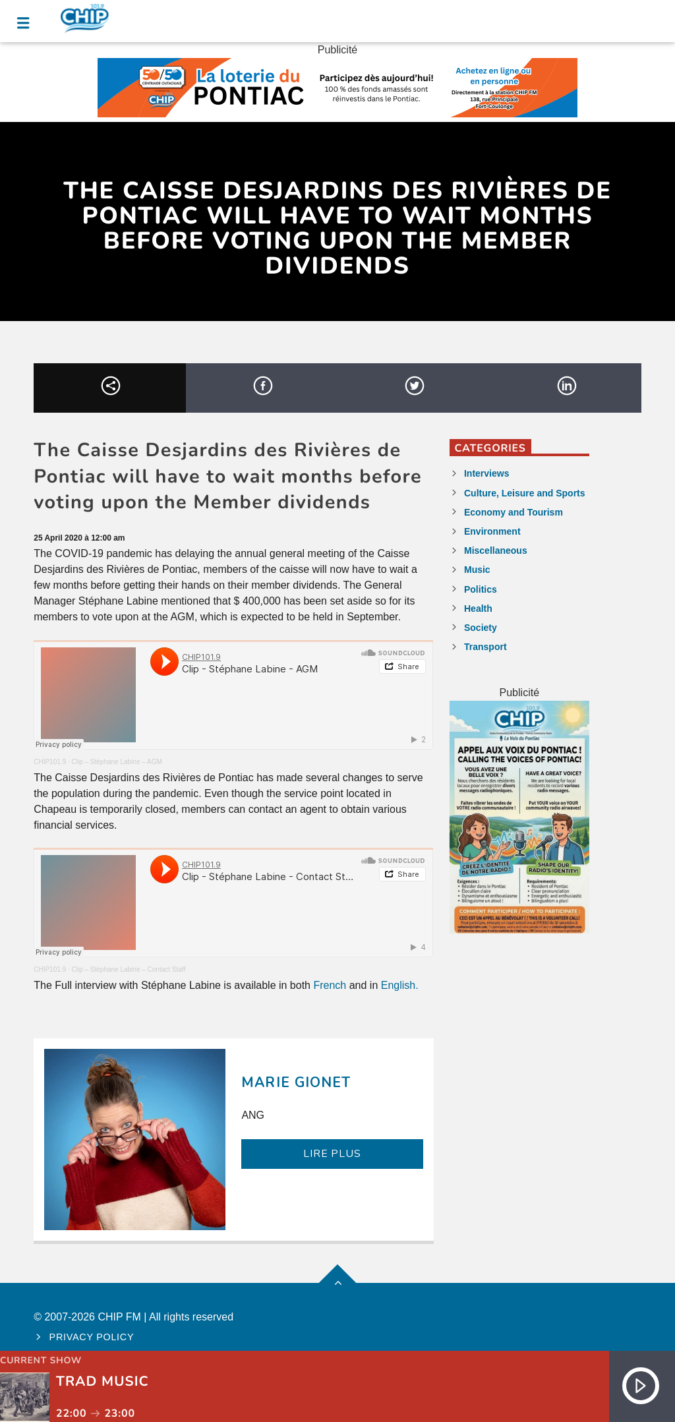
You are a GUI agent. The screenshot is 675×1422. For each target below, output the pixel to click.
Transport (485, 646)
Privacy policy (91, 1337)
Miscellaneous (495, 550)
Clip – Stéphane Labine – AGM (116, 761)
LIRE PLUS (332, 1153)
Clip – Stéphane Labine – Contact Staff (128, 969)
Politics (480, 589)
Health (478, 608)
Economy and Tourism (513, 512)
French (329, 985)
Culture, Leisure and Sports (524, 493)
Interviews (486, 473)
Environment (492, 531)
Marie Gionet (295, 1082)
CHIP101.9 (50, 761)
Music (477, 569)
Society (480, 627)
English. (400, 985)
